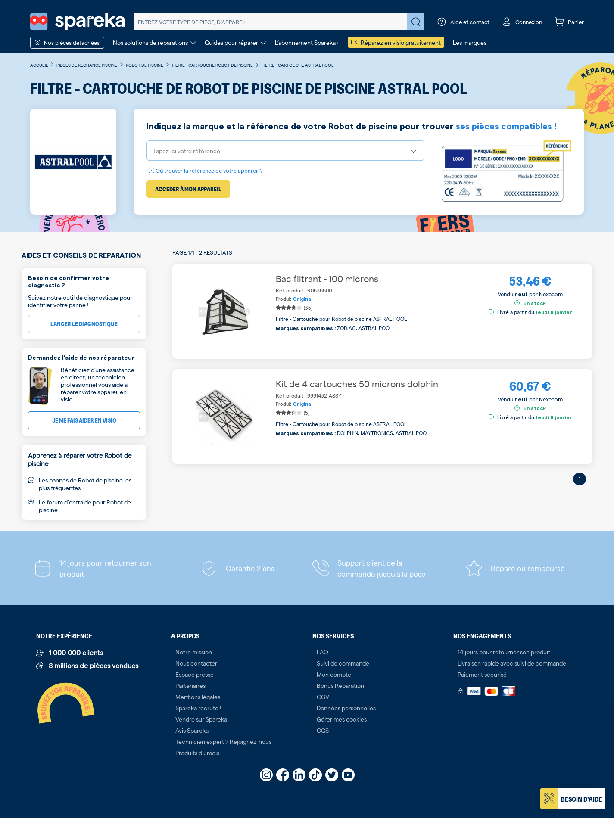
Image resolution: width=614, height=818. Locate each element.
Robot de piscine (144, 65)
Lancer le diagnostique (84, 324)
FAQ (322, 652)
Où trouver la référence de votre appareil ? (206, 170)
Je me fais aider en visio (84, 420)
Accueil (39, 65)
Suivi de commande (343, 663)
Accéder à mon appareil (188, 189)
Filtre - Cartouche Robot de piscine (212, 65)
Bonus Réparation (340, 685)
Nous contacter (196, 663)
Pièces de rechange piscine (86, 65)
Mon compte (334, 674)
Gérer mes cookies (342, 719)
